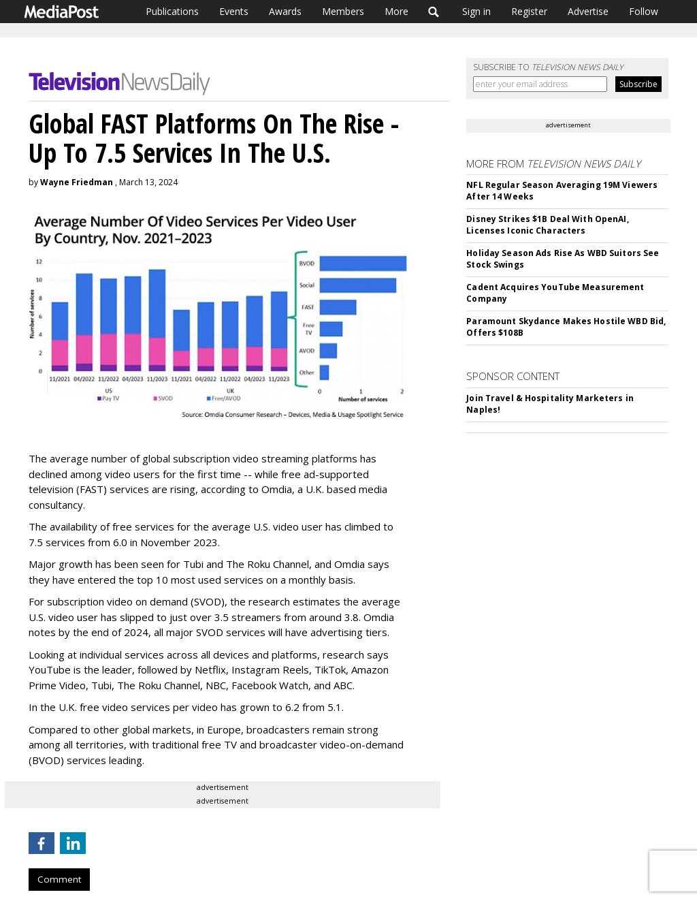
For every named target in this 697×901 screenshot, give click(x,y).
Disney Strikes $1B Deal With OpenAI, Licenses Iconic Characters (547, 224)
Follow (643, 11)
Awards (285, 11)
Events (233, 11)
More (396, 11)
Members (343, 11)
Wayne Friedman (76, 182)
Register (529, 11)
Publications (172, 11)
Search (434, 11)
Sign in (476, 11)
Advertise (588, 11)
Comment (59, 879)
